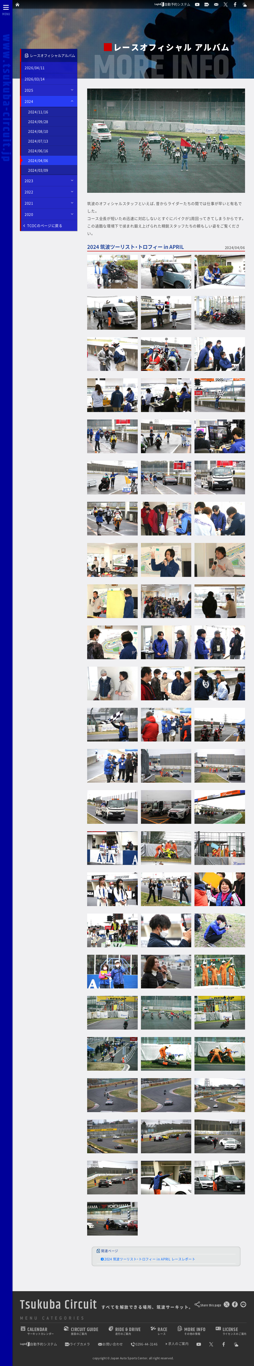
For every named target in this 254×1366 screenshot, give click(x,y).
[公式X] (228, 4)
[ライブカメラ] (209, 4)
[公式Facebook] (237, 4)
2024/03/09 (38, 170)
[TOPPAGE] (18, 4)
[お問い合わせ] (218, 4)
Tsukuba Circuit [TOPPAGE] (58, 1305)
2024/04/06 (38, 160)
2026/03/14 (35, 78)
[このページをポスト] (226, 1305)
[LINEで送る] (243, 1305)
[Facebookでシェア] (235, 1305)
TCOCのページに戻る (43, 225)
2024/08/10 (38, 131)
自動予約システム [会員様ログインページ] (172, 4)
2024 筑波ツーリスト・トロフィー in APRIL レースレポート (149, 1259)
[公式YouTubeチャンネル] (199, 4)
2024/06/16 (38, 150)
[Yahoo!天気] (247, 4)
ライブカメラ (77, 1344)
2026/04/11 (35, 67)
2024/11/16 (38, 111)
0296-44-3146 (143, 1344)
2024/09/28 (38, 121)
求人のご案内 (178, 1344)
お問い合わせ (110, 1344)
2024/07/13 (38, 140)
